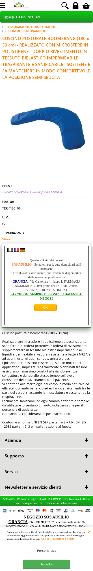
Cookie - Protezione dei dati (57, 538)
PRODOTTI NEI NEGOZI (21, 17)
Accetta (46, 564)
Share (6, 239)
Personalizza (46, 550)
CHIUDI (89, 531)
